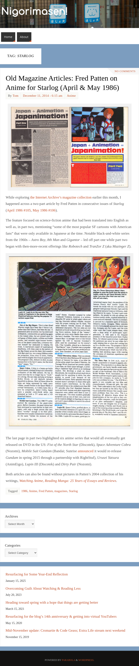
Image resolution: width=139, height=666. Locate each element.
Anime (71, 95)
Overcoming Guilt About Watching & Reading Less (43, 588)
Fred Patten (46, 491)
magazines (60, 491)
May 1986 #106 (44, 210)
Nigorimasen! (34, 11)
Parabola (68, 660)
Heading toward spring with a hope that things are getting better (52, 602)
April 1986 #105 (19, 210)
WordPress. (86, 660)
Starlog (73, 491)
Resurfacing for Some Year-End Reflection (37, 574)
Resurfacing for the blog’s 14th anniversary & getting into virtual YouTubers (61, 616)
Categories (12, 545)
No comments (125, 71)
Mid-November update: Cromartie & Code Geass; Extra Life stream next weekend (65, 630)
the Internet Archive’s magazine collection (61, 197)
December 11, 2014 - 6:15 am (42, 95)
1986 (24, 491)
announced (85, 451)
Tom (15, 95)
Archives (11, 516)
